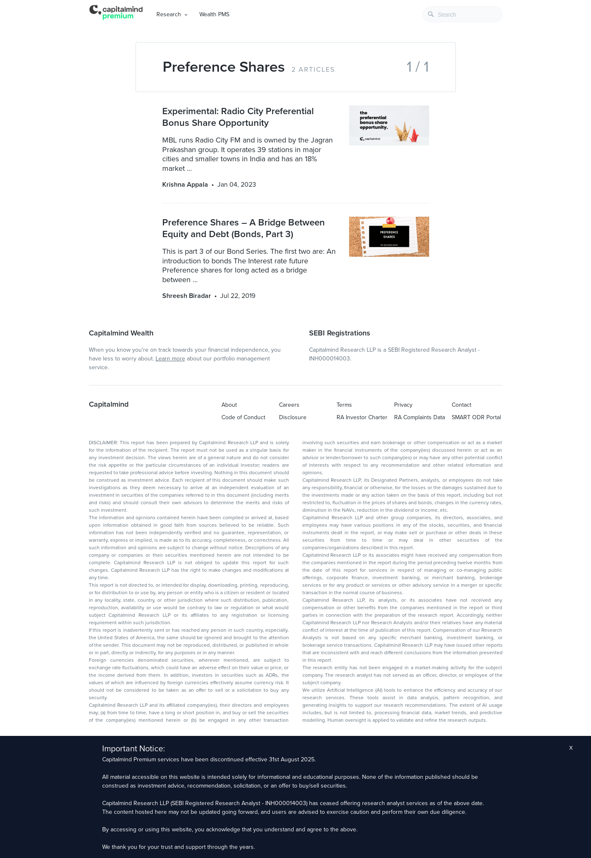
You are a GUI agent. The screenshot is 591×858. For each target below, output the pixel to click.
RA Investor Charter (362, 417)
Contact (461, 404)
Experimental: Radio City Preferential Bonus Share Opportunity (238, 116)
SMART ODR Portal (476, 417)
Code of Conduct (243, 417)
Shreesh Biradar (186, 296)
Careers (289, 404)
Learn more (170, 358)
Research (168, 14)
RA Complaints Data (419, 417)
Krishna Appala (185, 184)
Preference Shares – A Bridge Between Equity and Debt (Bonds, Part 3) (243, 228)
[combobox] (463, 14)
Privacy (403, 404)
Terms (344, 404)
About (229, 404)
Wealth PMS (214, 14)
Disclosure (293, 417)
